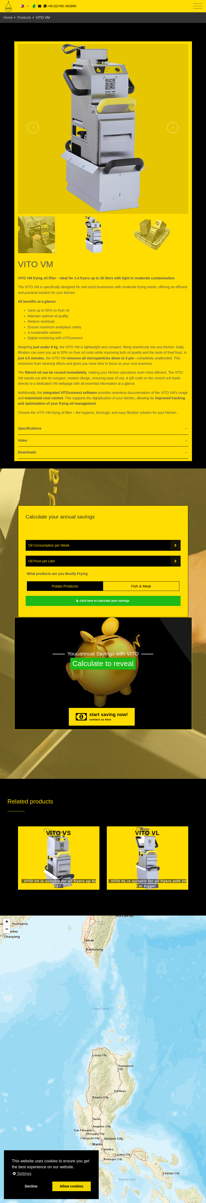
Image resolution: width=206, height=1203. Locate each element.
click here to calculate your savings (102, 600)
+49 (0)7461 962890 (60, 6)
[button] (6, 922)
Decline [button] (31, 1186)
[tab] (103, 429)
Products (24, 17)
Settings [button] (22, 1173)
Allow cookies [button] (71, 1186)
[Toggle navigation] (198, 6)
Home (8, 17)
